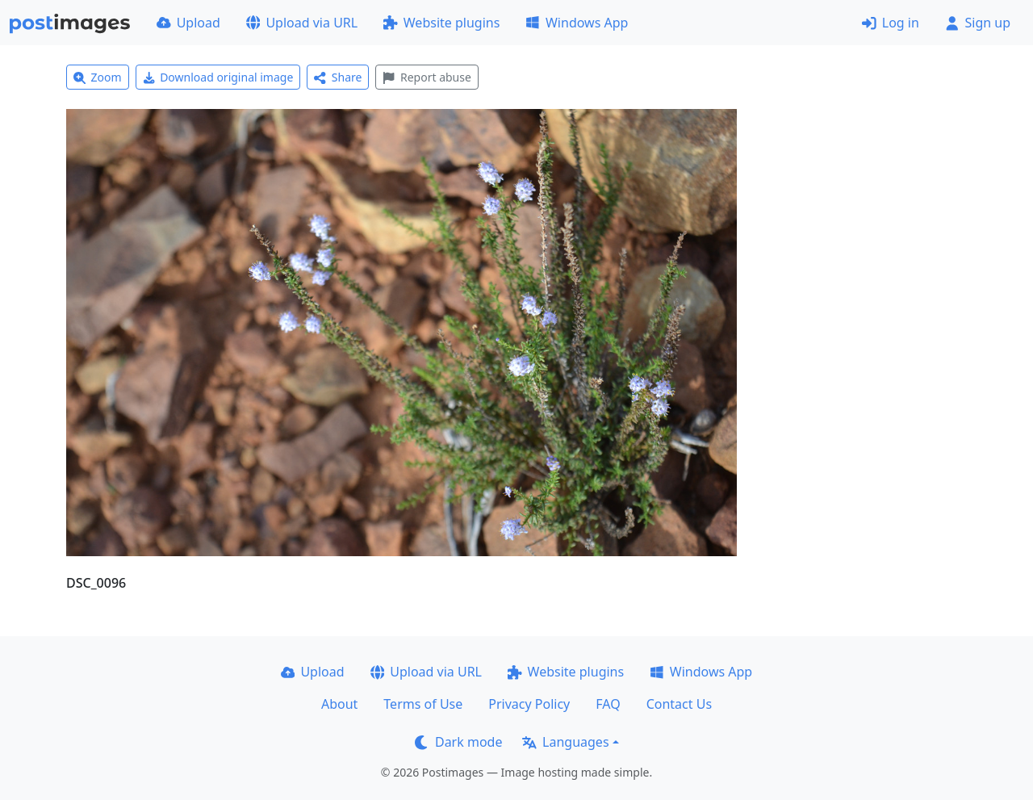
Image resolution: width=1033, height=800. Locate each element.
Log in (890, 22)
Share (338, 77)
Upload (188, 22)
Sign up (977, 22)
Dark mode (458, 742)
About (339, 704)
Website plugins (441, 22)
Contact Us (679, 704)
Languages (565, 742)
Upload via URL (302, 22)
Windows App (576, 22)
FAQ (608, 704)
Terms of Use (422, 704)
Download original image (218, 77)
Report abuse (426, 77)
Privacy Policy (529, 704)
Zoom (97, 77)
